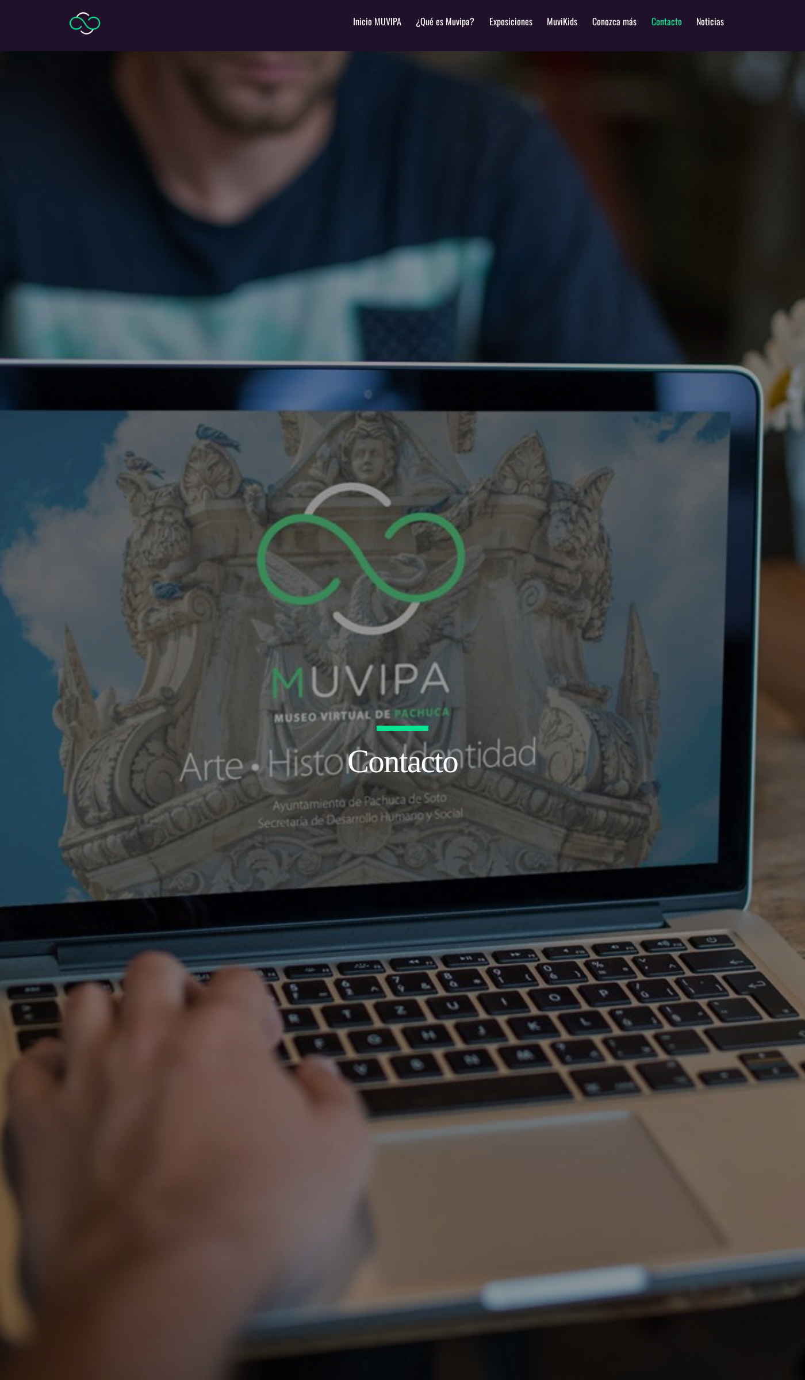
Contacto (666, 21)
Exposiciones (510, 21)
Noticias (710, 21)
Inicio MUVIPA (377, 21)
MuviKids (562, 21)
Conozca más (614, 21)
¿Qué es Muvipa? (445, 21)
